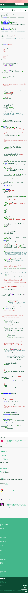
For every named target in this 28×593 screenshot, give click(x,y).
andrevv (2, 588)
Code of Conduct (2, 528)
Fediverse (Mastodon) (3, 559)
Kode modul (3, 456)
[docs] (2, 189)
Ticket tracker (2, 478)
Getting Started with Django (4, 524)
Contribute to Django (3, 537)
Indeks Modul (5, 468)
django (4, 458)
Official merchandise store (3, 572)
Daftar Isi (9, 468)
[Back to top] (26, 591)
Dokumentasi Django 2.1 (4, 455)
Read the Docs (6, 484)
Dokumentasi (3, 7)
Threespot (2, 585)
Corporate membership (3, 571)
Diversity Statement (2, 529)
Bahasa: (25, 587)
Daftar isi (2, 448)
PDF (8, 483)
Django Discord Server (3, 471)
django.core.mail (6, 459)
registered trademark (21, 590)
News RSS (1, 563)
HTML (6, 483)
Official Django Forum (3, 550)
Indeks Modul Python (4, 451)
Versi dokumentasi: (24, 589)
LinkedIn (1, 562)
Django (2, 4)
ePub (9, 483)
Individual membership (3, 541)
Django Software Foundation (7, 590)
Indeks (1, 468)
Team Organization (2, 525)
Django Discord (2, 549)
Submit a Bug (2, 538)
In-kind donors (3, 582)
